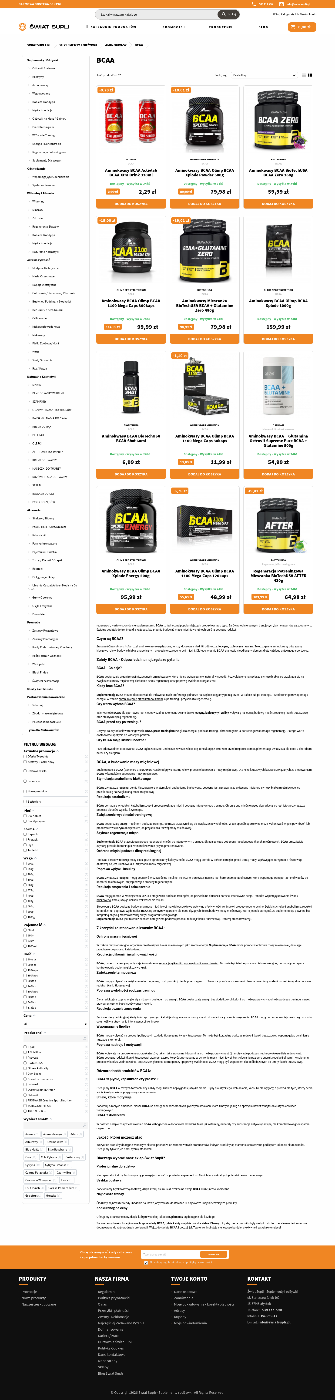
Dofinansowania (110, 1329)
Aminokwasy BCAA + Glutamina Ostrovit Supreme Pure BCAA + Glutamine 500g (278, 440)
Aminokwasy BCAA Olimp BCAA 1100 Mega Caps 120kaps (204, 573)
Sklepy (102, 1367)
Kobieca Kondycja (43, 102)
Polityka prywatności (113, 1298)
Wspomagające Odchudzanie (50, 177)
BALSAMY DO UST (43, 494)
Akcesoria (33, 510)
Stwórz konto (308, 14)
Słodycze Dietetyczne (45, 268)
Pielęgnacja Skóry (43, 577)
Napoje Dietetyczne (44, 285)
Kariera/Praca (108, 1335)
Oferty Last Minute (40, 689)
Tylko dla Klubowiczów (43, 730)
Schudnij (37, 705)
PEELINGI (38, 435)
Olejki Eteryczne (42, 606)
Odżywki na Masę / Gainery (49, 119)
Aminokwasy (40, 85)
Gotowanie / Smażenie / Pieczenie (53, 293)
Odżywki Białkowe (43, 68)
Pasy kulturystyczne (44, 543)
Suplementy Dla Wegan (46, 160)
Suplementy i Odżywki (42, 60)
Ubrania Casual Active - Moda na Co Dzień (52, 587)
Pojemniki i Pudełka (44, 552)
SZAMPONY (39, 402)
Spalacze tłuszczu (43, 185)
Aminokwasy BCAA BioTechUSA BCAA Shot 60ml (131, 438)
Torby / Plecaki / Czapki (47, 560)
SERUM (36, 485)
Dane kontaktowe (111, 1354)
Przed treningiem (43, 127)
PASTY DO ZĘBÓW (43, 502)
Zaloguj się (287, 14)
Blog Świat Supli (110, 1373)
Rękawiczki (39, 535)
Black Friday (40, 672)
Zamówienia (183, 1298)
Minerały (37, 210)
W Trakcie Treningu (44, 135)
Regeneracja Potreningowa (49, 152)
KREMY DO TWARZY (44, 460)
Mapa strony (107, 1360)
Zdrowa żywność (38, 260)
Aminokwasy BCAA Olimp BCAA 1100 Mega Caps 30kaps (204, 438)
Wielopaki (38, 664)
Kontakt (259, 1278)
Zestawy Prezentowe (45, 631)
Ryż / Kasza (39, 368)
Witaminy (38, 201)
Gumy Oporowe (42, 597)
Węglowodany (41, 93)
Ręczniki (37, 569)
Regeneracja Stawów (45, 227)
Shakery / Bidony (43, 518)
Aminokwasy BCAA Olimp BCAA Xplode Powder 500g (204, 173)
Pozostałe (38, 614)
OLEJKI (36, 443)
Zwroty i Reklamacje (113, 1316)
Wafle (35, 352)
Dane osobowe (185, 1291)
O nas (102, 1304)
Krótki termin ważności (46, 656)
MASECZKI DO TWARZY (46, 469)
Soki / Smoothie (42, 360)
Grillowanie (39, 318)
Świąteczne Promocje (45, 681)
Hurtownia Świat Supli (115, 1341)
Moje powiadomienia (190, 1323)
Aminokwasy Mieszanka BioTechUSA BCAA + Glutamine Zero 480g (204, 305)
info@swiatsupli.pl (298, 4)
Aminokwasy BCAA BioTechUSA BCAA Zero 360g (278, 173)
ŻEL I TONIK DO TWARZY (47, 452)
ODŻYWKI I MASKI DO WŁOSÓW (51, 410)
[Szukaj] (167, 14)
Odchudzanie (36, 169)
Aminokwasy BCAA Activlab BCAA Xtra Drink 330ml (131, 173)
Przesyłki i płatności (113, 1310)
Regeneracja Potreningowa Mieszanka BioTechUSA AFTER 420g (278, 575)
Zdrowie (37, 218)
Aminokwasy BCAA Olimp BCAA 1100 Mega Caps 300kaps (131, 303)
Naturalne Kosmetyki (45, 252)
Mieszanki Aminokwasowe (278, 429)
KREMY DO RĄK (41, 427)
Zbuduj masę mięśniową (47, 713)
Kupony (179, 1316)
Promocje (33, 622)
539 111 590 (266, 4)
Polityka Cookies (110, 1348)
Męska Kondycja (42, 110)
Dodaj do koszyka (131, 203)
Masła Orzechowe (43, 276)
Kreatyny (38, 77)
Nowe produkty (33, 1298)
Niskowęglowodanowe (46, 327)
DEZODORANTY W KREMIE (48, 393)
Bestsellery (265, 75)
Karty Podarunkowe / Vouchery (52, 647)
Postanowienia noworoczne (46, 697)
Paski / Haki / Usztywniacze (49, 527)
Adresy (179, 1310)
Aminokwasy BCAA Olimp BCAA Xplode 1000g (278, 303)
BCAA (131, 163)
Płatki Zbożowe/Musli (45, 343)
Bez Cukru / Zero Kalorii (47, 310)
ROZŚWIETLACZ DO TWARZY (49, 477)
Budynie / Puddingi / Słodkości (51, 301)
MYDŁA (36, 385)
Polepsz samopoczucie (46, 722)
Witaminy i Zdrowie (40, 193)
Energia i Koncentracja (46, 144)
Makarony (38, 335)
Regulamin (106, 1291)
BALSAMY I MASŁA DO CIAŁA (49, 418)
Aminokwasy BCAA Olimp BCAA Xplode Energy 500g (131, 573)
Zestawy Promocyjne (45, 639)
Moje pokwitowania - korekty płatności (203, 1304)
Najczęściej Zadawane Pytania (120, 1323)
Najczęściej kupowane (38, 1304)
